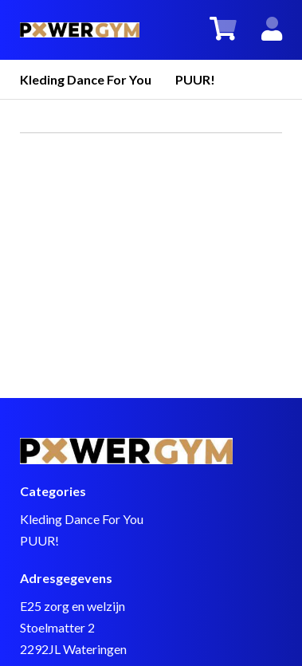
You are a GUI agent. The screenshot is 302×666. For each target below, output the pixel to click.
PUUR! (195, 79)
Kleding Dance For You (85, 79)
